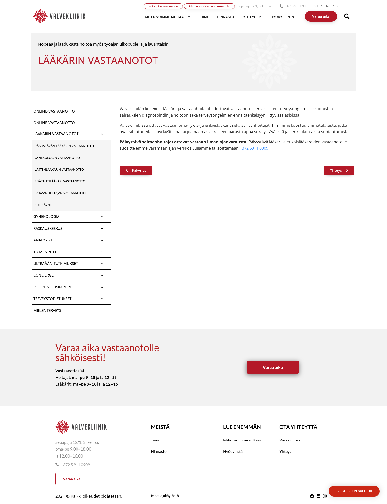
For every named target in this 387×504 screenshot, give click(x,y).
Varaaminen (289, 440)
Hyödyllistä (233, 451)
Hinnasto (159, 451)
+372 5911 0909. (254, 148)
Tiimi (155, 440)
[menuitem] (318, 6)
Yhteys (285, 451)
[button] (167, 17)
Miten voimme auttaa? (242, 440)
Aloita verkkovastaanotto (209, 6)
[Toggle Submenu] (102, 134)
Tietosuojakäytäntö (164, 496)
